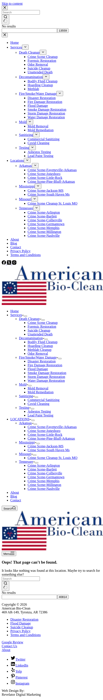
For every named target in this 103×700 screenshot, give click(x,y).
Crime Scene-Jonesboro (44, 431)
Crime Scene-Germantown (46, 477)
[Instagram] (14, 263)
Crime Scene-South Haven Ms (49, 450)
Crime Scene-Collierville (45, 473)
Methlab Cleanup (40, 350)
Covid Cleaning (38, 404)
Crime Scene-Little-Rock (45, 434)
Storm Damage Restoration (46, 377)
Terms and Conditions (25, 635)
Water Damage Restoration (46, 380)
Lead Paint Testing (40, 415)
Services (17, 315)
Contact (15, 500)
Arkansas (26, 423)
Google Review (12, 642)
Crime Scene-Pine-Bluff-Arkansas (51, 438)
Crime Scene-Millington (44, 485)
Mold (23, 384)
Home (14, 311)
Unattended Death (40, 334)
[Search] (9, 508)
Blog (13, 496)
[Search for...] (21, 578)
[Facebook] (4, 263)
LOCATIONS (20, 419)
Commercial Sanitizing (43, 400)
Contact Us (9, 646)
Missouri (26, 454)
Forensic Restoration (42, 326)
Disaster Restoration (42, 361)
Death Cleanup (30, 319)
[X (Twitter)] (9, 263)
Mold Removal (38, 388)
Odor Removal (38, 353)
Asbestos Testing (39, 411)
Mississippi (27, 442)
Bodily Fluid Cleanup (43, 342)
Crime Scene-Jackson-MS (46, 446)
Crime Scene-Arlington (44, 465)
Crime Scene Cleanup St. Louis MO (52, 458)
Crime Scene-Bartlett (42, 469)
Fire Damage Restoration (45, 365)
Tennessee (27, 461)
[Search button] (5, 586)
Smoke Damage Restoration (47, 373)
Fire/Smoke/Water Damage (38, 357)
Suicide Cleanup (39, 330)
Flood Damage (38, 369)
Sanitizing (27, 396)
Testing (25, 407)
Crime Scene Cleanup (43, 322)
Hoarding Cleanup (40, 346)
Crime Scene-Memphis (43, 481)
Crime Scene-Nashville (44, 488)
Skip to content (12, 3)
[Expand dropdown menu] (25, 316)
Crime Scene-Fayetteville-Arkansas (52, 427)
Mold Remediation (40, 392)
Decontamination (31, 338)
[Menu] (9, 553)
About (14, 492)
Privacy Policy (20, 631)
